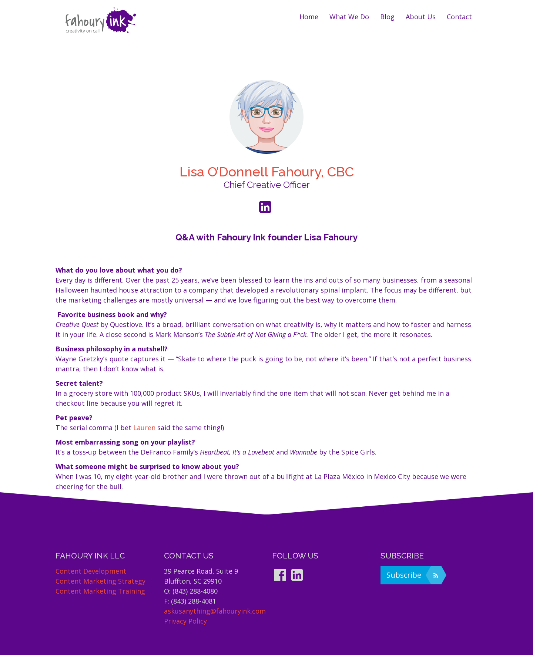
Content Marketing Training (100, 591)
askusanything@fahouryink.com (215, 611)
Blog (387, 16)
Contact (459, 16)
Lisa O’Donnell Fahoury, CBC (267, 171)
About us (421, 16)
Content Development (91, 571)
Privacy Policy (185, 621)
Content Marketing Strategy (100, 581)
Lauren (144, 427)
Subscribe (413, 575)
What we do (349, 16)
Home (308, 16)
